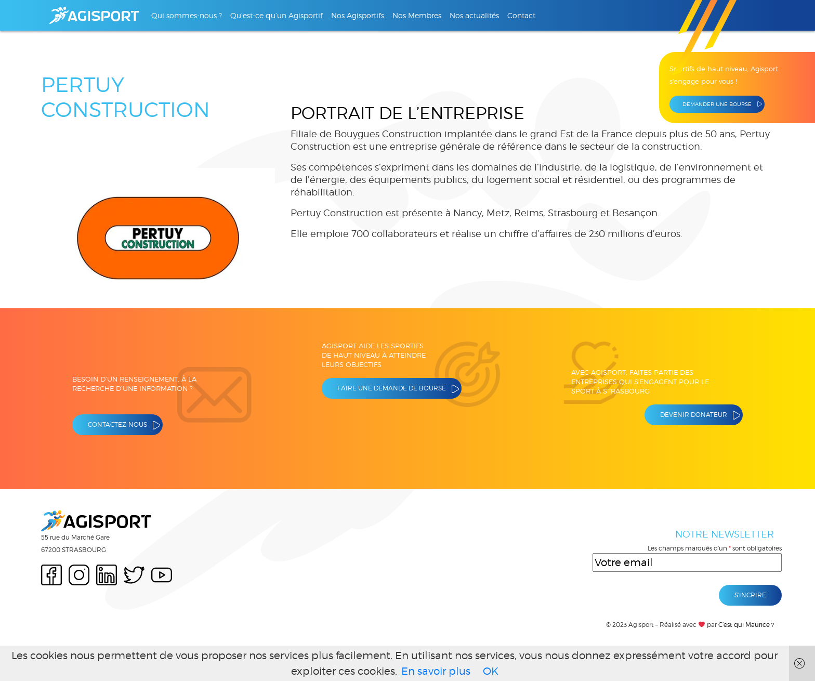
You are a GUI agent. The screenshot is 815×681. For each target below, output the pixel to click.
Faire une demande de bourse (391, 388)
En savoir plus (435, 671)
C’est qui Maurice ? (746, 624)
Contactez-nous (117, 424)
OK (490, 671)
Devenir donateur (693, 414)
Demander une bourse (717, 104)
